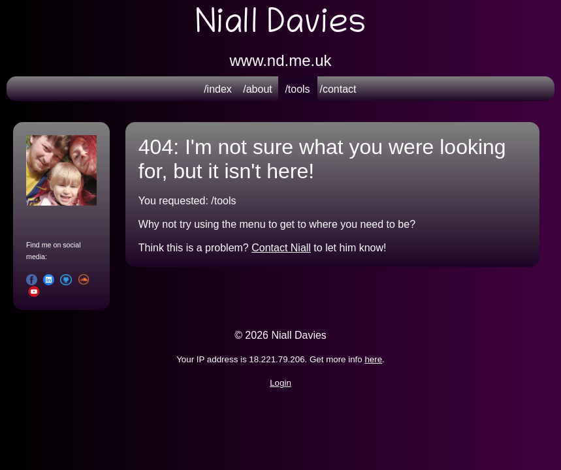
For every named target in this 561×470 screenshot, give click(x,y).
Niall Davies (280, 26)
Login (280, 383)
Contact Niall (281, 247)
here (373, 359)
